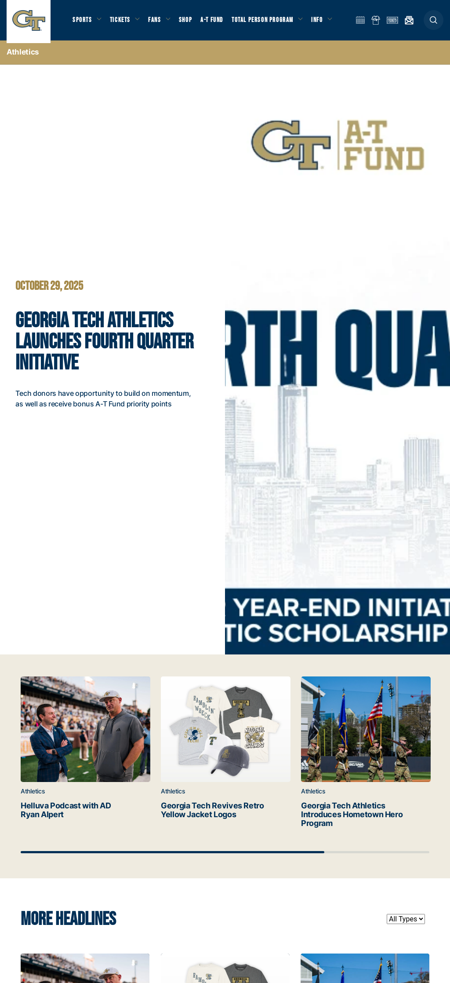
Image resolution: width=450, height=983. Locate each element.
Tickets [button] (121, 22)
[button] (433, 23)
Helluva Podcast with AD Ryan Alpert (59, 815)
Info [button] (321, 22)
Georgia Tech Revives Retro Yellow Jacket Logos (201, 819)
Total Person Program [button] (266, 22)
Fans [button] (157, 22)
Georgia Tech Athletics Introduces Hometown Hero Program (343, 819)
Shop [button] (189, 22)
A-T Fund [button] (215, 22)
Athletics (23, 57)
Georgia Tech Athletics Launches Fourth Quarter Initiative (106, 345)
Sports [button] (82, 22)
